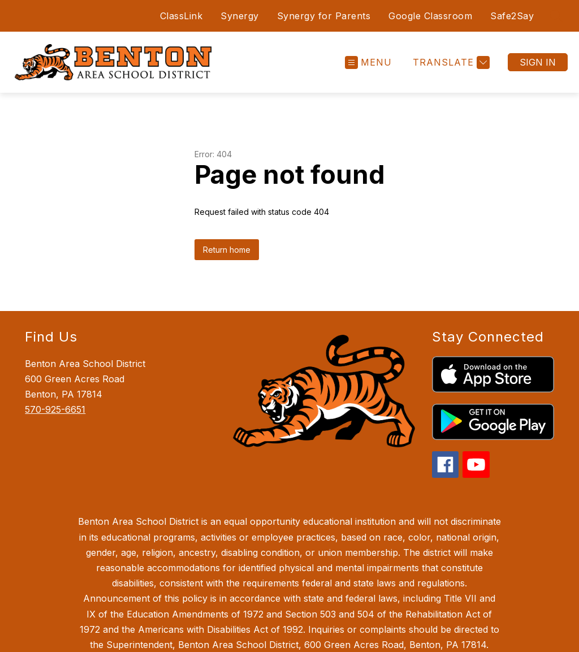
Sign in (538, 62)
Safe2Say (512, 15)
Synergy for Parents (324, 15)
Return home (226, 249)
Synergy (240, 15)
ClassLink (179, 15)
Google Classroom (430, 15)
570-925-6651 (55, 409)
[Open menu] (368, 62)
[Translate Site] (450, 62)
